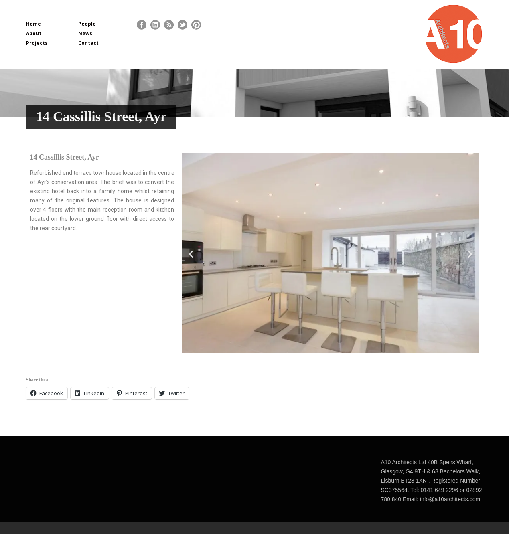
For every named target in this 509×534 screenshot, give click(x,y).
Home (33, 23)
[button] (191, 254)
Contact (88, 43)
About (33, 33)
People (87, 23)
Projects (37, 43)
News (85, 33)
